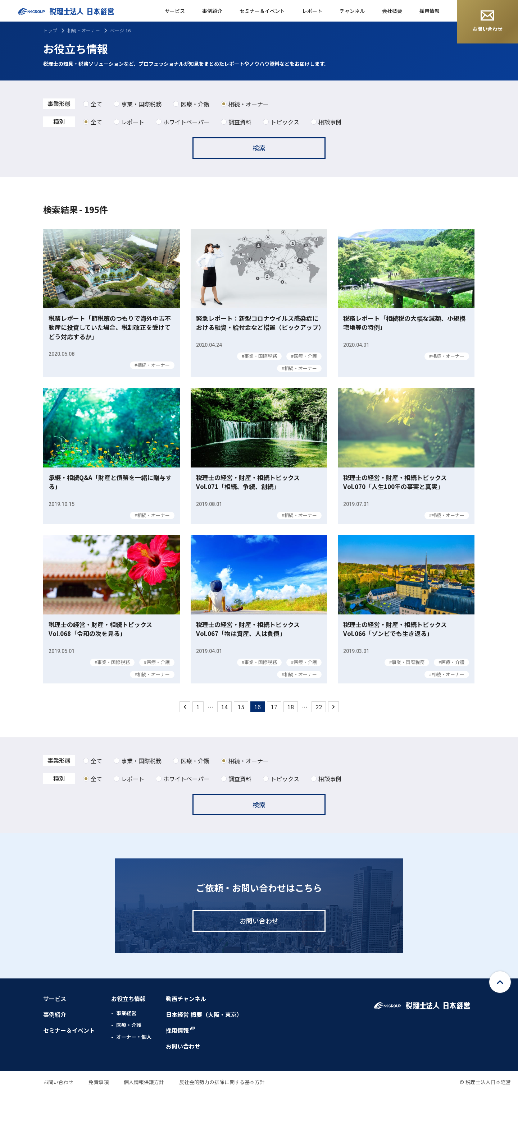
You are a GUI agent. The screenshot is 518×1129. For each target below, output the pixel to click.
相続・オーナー (83, 30)
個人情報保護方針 (144, 1117)
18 (290, 742)
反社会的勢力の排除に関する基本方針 (222, 1117)
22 (318, 742)
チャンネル (352, 10)
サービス (175, 10)
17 (274, 742)
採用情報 (429, 10)
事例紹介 (212, 10)
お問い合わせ (487, 21)
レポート (312, 10)
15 (241, 742)
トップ (50, 30)
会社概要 (392, 10)
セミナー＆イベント (262, 10)
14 (224, 742)
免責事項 (98, 1117)
